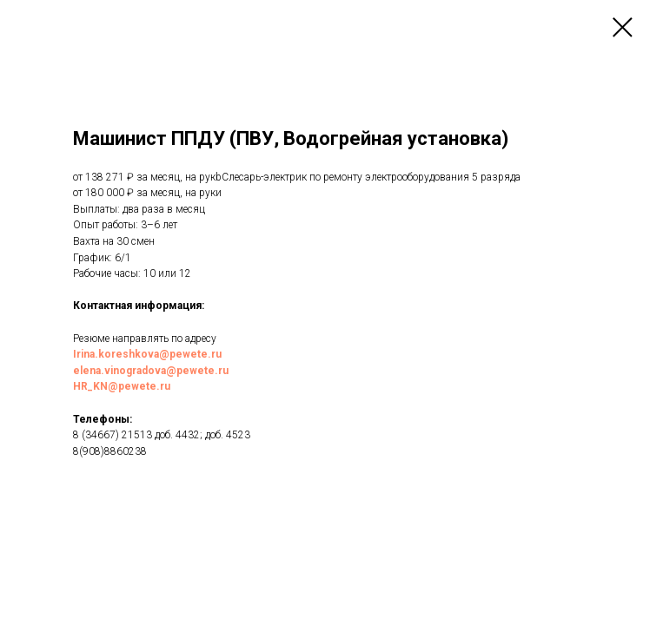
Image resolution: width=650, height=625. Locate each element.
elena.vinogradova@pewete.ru (151, 371)
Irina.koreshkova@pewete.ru (147, 354)
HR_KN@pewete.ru (121, 386)
